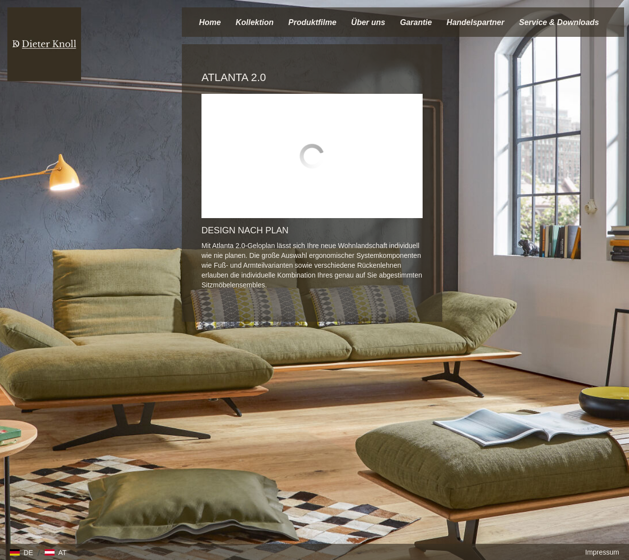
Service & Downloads (559, 22)
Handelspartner (475, 22)
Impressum (602, 552)
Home (210, 22)
